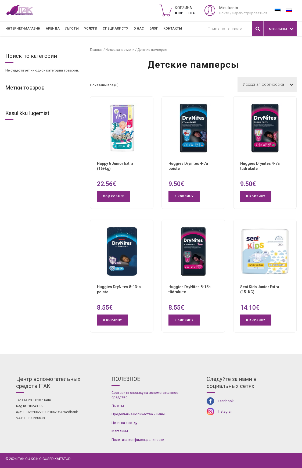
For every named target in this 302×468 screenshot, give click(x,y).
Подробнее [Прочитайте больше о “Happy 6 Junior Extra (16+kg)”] (113, 196)
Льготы (72, 28)
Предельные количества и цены (138, 414)
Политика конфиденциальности (138, 440)
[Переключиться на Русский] (288, 10)
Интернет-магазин (22, 28)
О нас (139, 28)
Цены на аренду (124, 423)
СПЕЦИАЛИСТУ (115, 28)
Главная (96, 50)
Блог (153, 28)
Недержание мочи (120, 50)
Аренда (53, 28)
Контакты (172, 28)
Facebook (226, 401)
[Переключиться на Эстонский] (277, 10)
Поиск (257, 28)
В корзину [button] (184, 196)
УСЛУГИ (90, 28)
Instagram (225, 411)
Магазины (120, 431)
